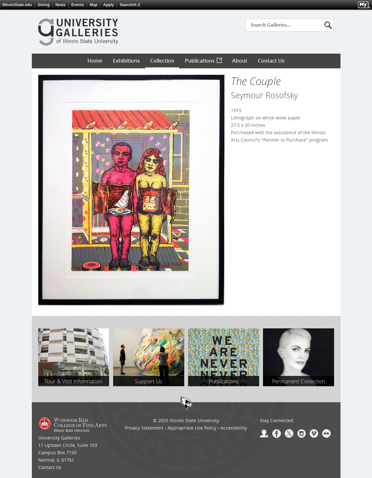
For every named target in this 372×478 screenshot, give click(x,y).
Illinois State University (194, 420)
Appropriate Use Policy (192, 428)
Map (93, 5)
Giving (44, 5)
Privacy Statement (144, 428)
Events (77, 5)
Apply (108, 5)
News (60, 5)
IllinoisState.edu (17, 5)
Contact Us (49, 467)
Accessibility (234, 428)
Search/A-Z (130, 5)
